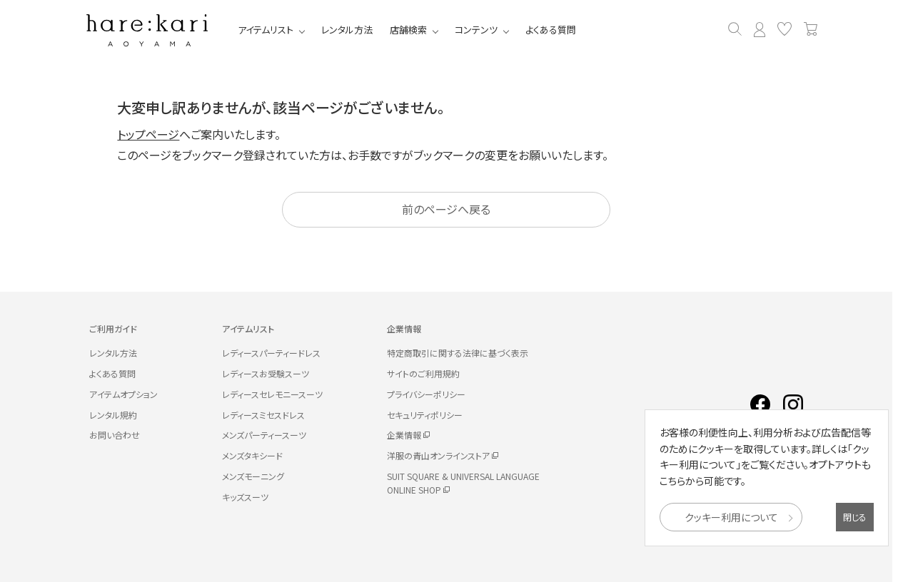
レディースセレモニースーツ (272, 394)
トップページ (148, 134)
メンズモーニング (253, 476)
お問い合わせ (114, 435)
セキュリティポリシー (425, 415)
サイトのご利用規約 (423, 373)
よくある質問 (550, 29)
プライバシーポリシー (426, 394)
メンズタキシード (252, 455)
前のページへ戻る (446, 209)
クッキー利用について (731, 517)
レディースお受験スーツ (265, 373)
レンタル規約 (113, 415)
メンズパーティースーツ (264, 435)
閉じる (855, 517)
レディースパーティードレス (271, 353)
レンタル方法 (347, 29)
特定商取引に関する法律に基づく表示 (457, 353)
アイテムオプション (123, 394)
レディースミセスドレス (263, 415)
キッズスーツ (245, 497)
